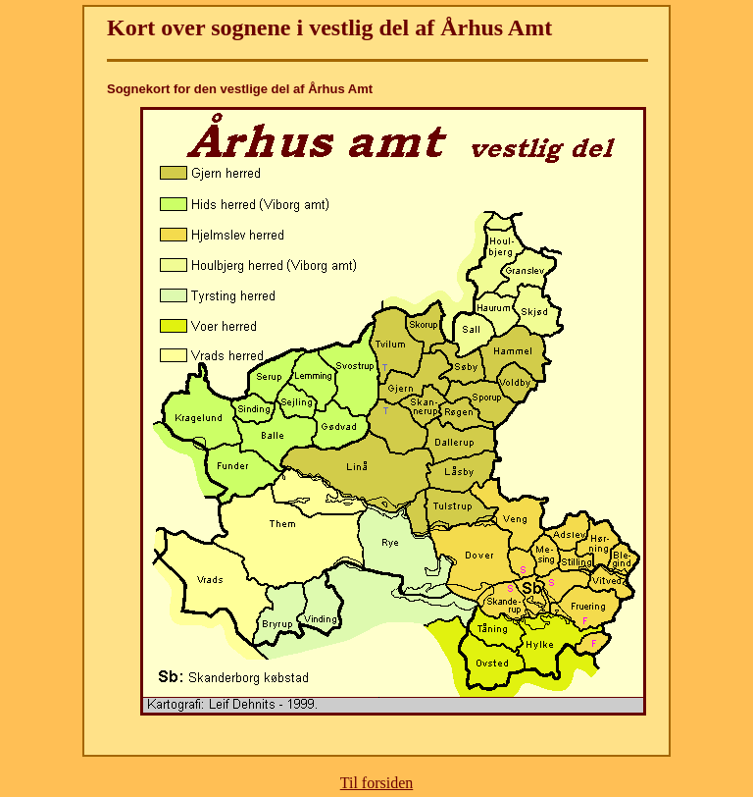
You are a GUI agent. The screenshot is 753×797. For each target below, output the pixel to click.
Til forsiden (377, 782)
